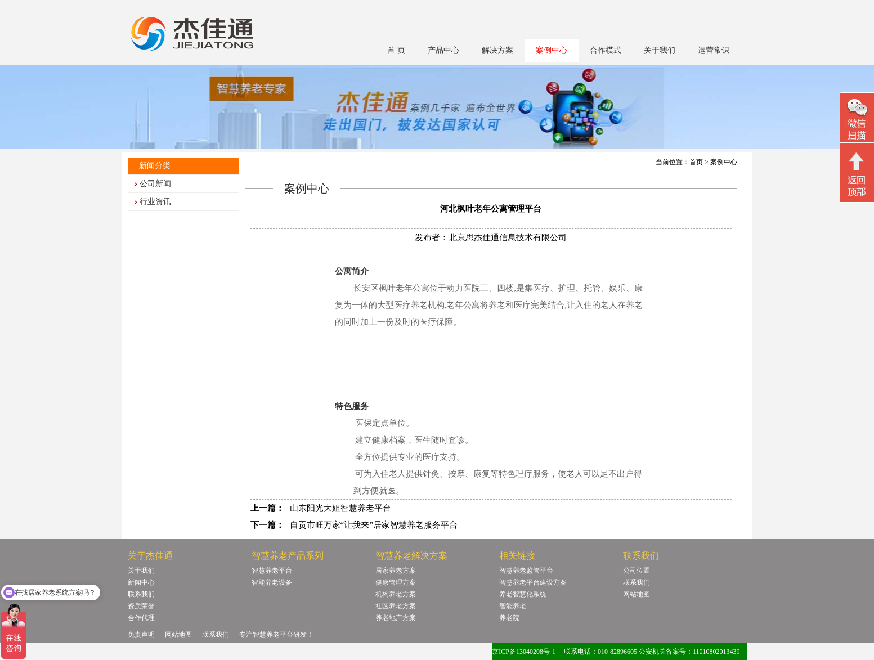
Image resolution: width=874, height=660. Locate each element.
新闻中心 (141, 582)
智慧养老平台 (272, 570)
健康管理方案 (395, 582)
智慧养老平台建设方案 (533, 582)
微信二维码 (857, 119)
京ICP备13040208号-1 (523, 651)
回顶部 (857, 174)
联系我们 (141, 594)
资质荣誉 (141, 606)
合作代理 (141, 618)
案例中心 (551, 50)
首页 (696, 162)
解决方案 (497, 50)
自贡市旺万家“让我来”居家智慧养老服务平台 (374, 524)
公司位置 (636, 570)
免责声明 (141, 635)
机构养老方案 (395, 594)
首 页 (396, 50)
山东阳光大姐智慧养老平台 (340, 508)
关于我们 (659, 50)
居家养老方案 (395, 570)
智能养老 (512, 606)
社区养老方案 (395, 606)
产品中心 (443, 50)
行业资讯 (155, 201)
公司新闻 (155, 183)
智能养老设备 (272, 582)
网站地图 (636, 594)
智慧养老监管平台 (526, 570)
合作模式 (605, 50)
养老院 (509, 618)
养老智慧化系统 (522, 594)
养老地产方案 (395, 618)
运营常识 (713, 50)
